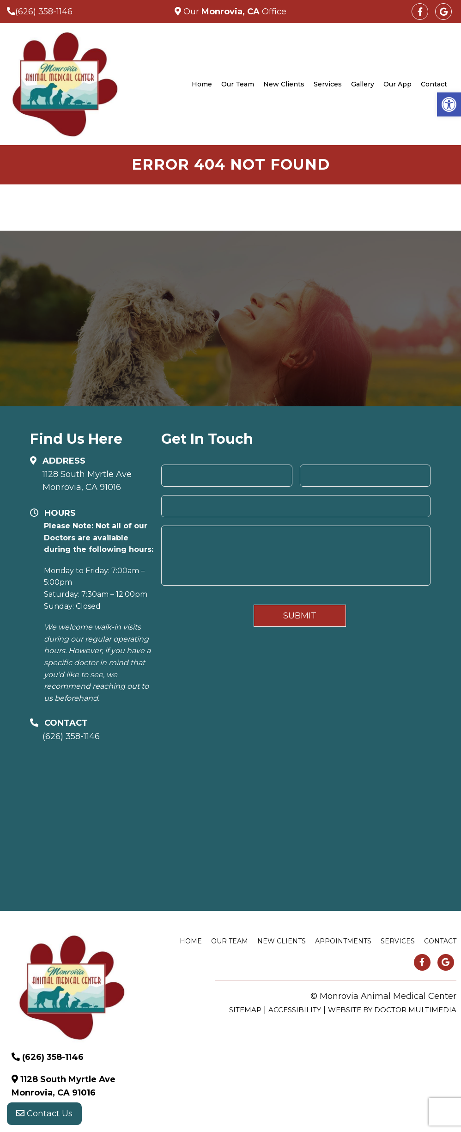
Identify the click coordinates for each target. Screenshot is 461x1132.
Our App (397, 84)
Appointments (343, 941)
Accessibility (294, 1009)
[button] (449, 104)
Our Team (237, 84)
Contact (434, 84)
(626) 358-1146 (44, 11)
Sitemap (245, 1009)
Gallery (362, 84)
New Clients (283, 84)
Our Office (233, 11)
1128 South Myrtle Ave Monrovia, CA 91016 (87, 481)
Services (328, 84)
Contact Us (44, 1113)
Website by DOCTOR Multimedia (392, 1009)
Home (202, 84)
